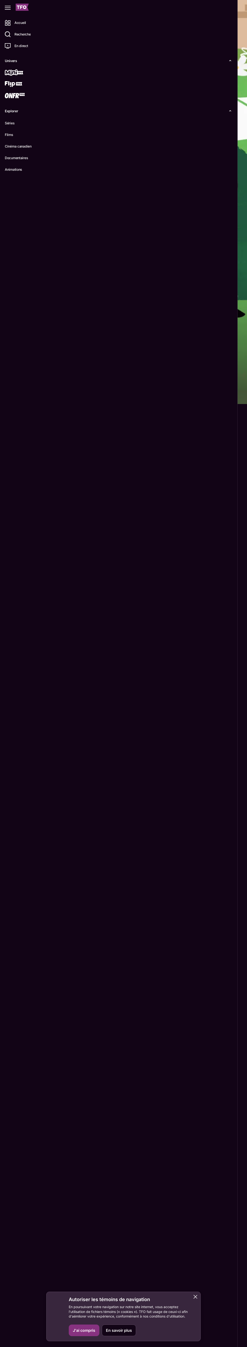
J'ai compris (84, 1330)
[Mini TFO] (21, 73)
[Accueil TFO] (22, 8)
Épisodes (89, 396)
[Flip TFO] (21, 84)
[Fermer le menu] (8, 7)
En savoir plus (119, 1330)
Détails (66, 396)
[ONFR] (21, 96)
